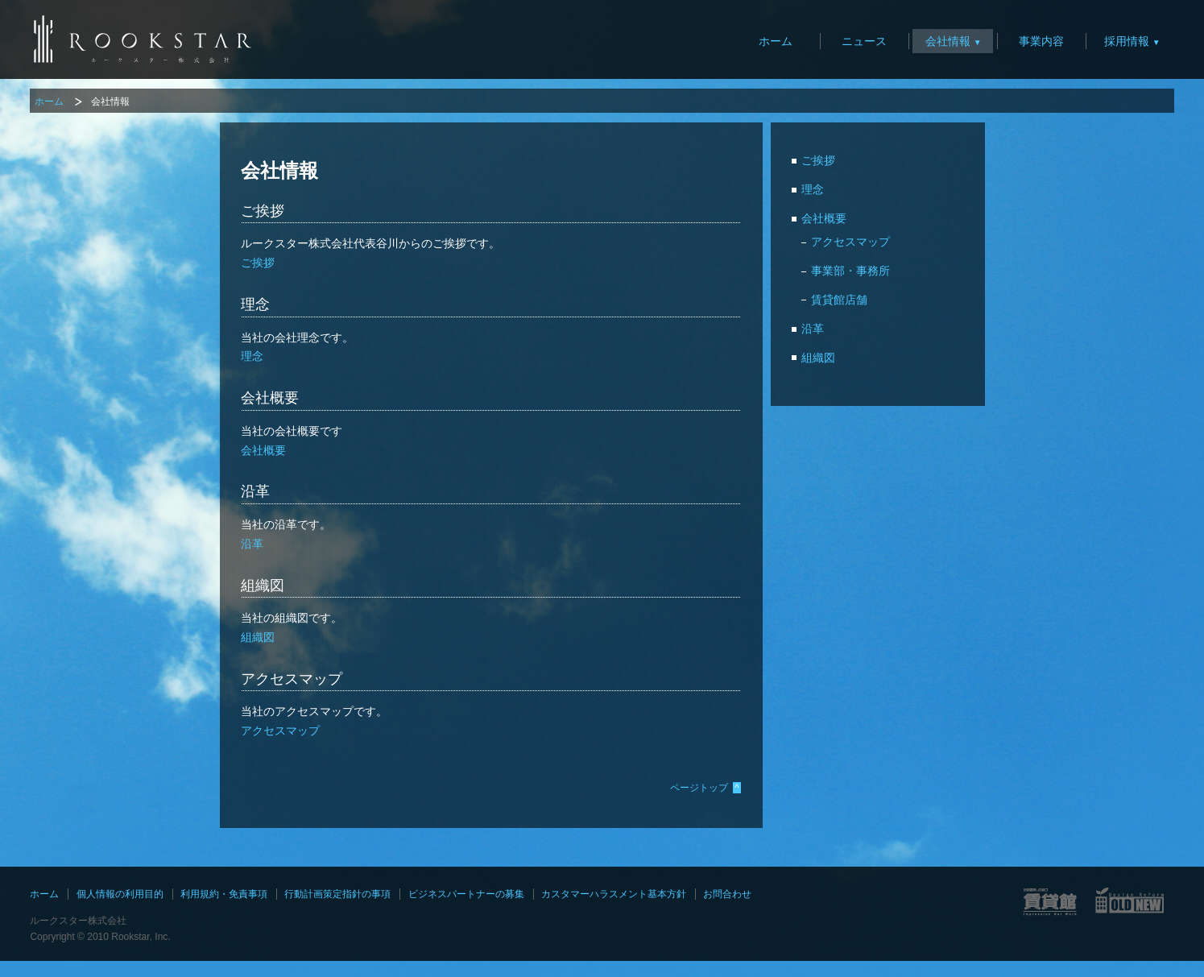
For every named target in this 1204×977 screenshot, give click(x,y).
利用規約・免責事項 (223, 894)
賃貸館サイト (1050, 901)
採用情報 (1126, 41)
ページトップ (705, 787)
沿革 (252, 543)
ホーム (775, 41)
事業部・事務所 (850, 270)
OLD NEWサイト (1130, 901)
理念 (252, 356)
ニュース (864, 41)
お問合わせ (727, 894)
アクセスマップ (280, 730)
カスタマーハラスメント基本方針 (613, 894)
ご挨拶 (258, 262)
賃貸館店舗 (839, 299)
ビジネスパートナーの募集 (466, 894)
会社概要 (263, 450)
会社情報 (947, 41)
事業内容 (1041, 41)
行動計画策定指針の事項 (337, 894)
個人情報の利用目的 (120, 894)
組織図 (258, 637)
